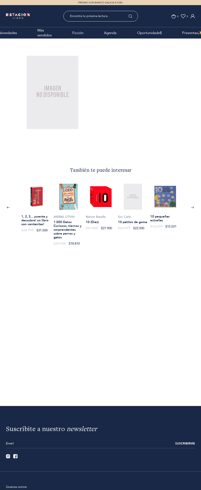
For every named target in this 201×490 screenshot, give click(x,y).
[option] (52, 99)
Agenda (110, 32)
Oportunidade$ (149, 32)
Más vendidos (44, 33)
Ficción (77, 32)
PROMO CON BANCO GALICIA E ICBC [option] (100, 2)
